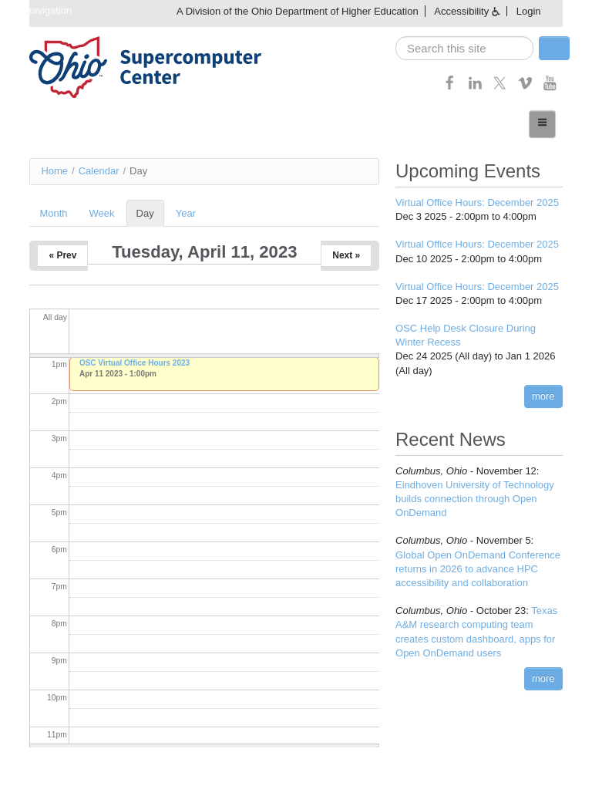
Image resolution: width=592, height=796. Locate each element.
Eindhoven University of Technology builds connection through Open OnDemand (474, 498)
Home (54, 171)
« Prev (62, 255)
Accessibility (461, 11)
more (543, 396)
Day (150, 213)
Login (528, 11)
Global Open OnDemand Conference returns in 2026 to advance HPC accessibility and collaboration (477, 569)
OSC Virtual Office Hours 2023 (134, 363)
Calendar (99, 171)
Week (102, 213)
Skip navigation (38, 10)
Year (186, 213)
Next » (346, 255)
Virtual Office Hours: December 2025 (477, 202)
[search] (464, 48)
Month (53, 213)
